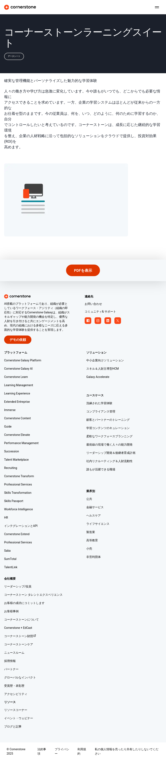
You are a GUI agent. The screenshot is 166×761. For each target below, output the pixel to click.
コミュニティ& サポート (100, 311)
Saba (7, 550)
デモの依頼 (17, 340)
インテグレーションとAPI (21, 526)
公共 (89, 499)
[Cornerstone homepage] (42, 296)
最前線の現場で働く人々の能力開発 (109, 444)
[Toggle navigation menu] (155, 7)
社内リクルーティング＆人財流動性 (109, 461)
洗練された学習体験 (99, 403)
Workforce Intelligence (18, 509)
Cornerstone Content (17, 418)
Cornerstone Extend (17, 534)
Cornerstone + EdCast (18, 628)
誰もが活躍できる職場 (100, 469)
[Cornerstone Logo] (20, 7)
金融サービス (95, 507)
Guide (8, 426)
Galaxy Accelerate (97, 377)
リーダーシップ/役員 (17, 586)
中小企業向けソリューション (105, 360)
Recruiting (10, 468)
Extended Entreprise (17, 402)
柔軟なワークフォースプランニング (109, 436)
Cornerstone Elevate (17, 435)
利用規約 (81, 751)
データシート (14, 56)
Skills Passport (13, 501)
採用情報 (10, 661)
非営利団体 (93, 557)
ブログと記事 (12, 726)
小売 (89, 548)
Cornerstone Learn (16, 377)
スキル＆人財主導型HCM (102, 368)
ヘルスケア (93, 515)
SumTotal (10, 559)
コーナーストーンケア (18, 644)
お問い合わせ (93, 304)
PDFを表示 (83, 271)
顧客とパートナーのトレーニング (108, 420)
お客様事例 (11, 611)
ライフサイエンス (97, 524)
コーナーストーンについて (21, 619)
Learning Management (18, 385)
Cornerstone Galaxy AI (18, 368)
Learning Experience (17, 393)
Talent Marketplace (16, 459)
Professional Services (18, 484)
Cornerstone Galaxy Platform (22, 360)
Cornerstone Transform (19, 476)
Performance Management (21, 443)
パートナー (11, 669)
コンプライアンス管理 (100, 411)
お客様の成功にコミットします (24, 603)
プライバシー (62, 751)
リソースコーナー (15, 710)
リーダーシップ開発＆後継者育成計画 (110, 453)
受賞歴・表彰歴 (14, 686)
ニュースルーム (14, 652)
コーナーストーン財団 (20, 636)
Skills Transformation (17, 493)
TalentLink (10, 567)
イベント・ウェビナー (18, 718)
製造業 (90, 532)
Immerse (9, 410)
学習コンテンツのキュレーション (108, 428)
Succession (11, 451)
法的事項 (41, 751)
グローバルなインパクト (20, 677)
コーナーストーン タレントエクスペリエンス (33, 595)
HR (6, 517)
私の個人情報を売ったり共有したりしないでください (126, 751)
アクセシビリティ (15, 694)
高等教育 (92, 540)
